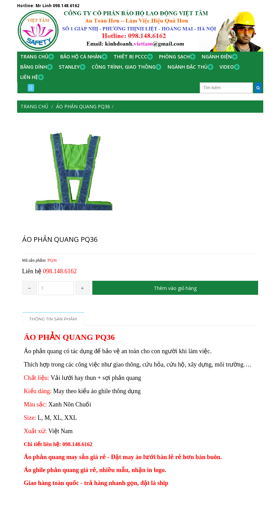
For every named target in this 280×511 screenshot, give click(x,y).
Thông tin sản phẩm (53, 318)
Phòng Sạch (174, 56)
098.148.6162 (66, 6)
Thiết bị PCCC (130, 56)
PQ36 (52, 260)
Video (226, 67)
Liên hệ (29, 77)
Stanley (69, 67)
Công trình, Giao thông (124, 67)
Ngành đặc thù (188, 67)
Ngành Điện (217, 56)
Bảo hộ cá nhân (81, 56)
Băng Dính (33, 67)
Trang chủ (34, 56)
